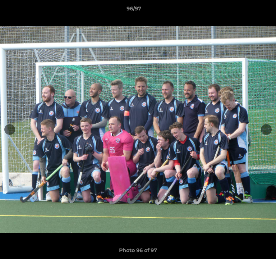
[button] (250, 10)
